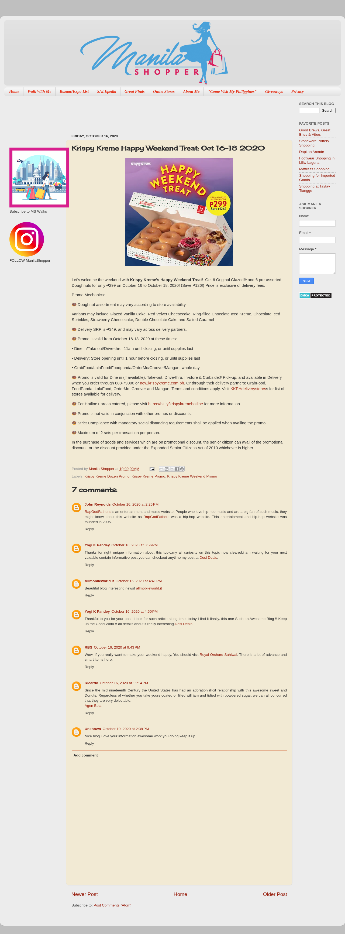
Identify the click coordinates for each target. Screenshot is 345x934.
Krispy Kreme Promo (148, 476)
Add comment (86, 755)
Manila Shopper (102, 469)
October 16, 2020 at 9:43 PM (117, 647)
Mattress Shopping (314, 169)
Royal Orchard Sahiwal (218, 655)
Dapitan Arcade (311, 152)
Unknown (93, 729)
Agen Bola (93, 706)
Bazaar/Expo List (74, 91)
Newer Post (84, 894)
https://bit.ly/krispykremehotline (175, 404)
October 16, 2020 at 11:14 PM (124, 683)
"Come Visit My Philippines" (232, 91)
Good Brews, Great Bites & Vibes (314, 132)
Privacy (297, 91)
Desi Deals (208, 557)
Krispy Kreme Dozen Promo (106, 476)
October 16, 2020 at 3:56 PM (135, 545)
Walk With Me (39, 91)
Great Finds (135, 91)
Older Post (275, 894)
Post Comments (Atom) (113, 905)
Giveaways (274, 91)
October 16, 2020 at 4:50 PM (135, 611)
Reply (89, 529)
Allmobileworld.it (99, 581)
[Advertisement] (169, 112)
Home (14, 91)
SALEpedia (106, 91)
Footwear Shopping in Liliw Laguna (316, 160)
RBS (88, 647)
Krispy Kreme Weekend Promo (192, 476)
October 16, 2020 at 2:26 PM (135, 504)
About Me (191, 91)
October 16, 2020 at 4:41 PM (139, 581)
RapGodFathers (98, 512)
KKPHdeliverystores (248, 389)
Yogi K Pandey (97, 545)
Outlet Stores (164, 91)
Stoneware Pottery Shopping (314, 143)
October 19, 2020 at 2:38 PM (126, 729)
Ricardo (91, 683)
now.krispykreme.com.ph (162, 383)
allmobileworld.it (149, 588)
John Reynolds (98, 504)
